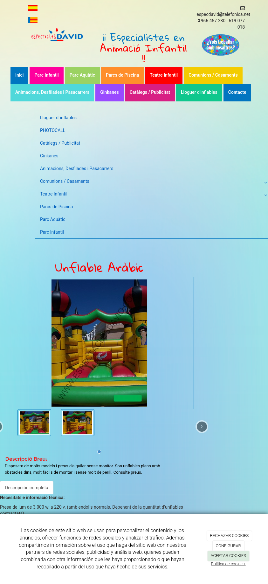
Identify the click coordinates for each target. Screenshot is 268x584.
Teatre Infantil (164, 75)
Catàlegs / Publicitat (150, 92)
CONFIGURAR (228, 545)
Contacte (237, 92)
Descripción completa (26, 487)
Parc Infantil (46, 75)
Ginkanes (109, 92)
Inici (19, 75)
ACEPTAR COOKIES (228, 555)
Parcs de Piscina (122, 75)
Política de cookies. (228, 563)
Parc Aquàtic (82, 75)
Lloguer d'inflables (199, 92)
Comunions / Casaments (213, 75)
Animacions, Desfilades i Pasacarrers (52, 92)
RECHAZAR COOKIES (229, 535)
